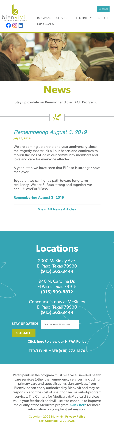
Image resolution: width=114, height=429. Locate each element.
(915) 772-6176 (72, 351)
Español (103, 9)
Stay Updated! (25, 324)
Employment (45, 24)
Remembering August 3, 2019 (50, 132)
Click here (78, 405)
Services (63, 18)
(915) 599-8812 (57, 292)
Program (43, 18)
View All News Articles (57, 209)
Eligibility (84, 18)
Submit (23, 333)
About (103, 18)
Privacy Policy (75, 416)
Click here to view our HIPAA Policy (57, 341)
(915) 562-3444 (57, 271)
